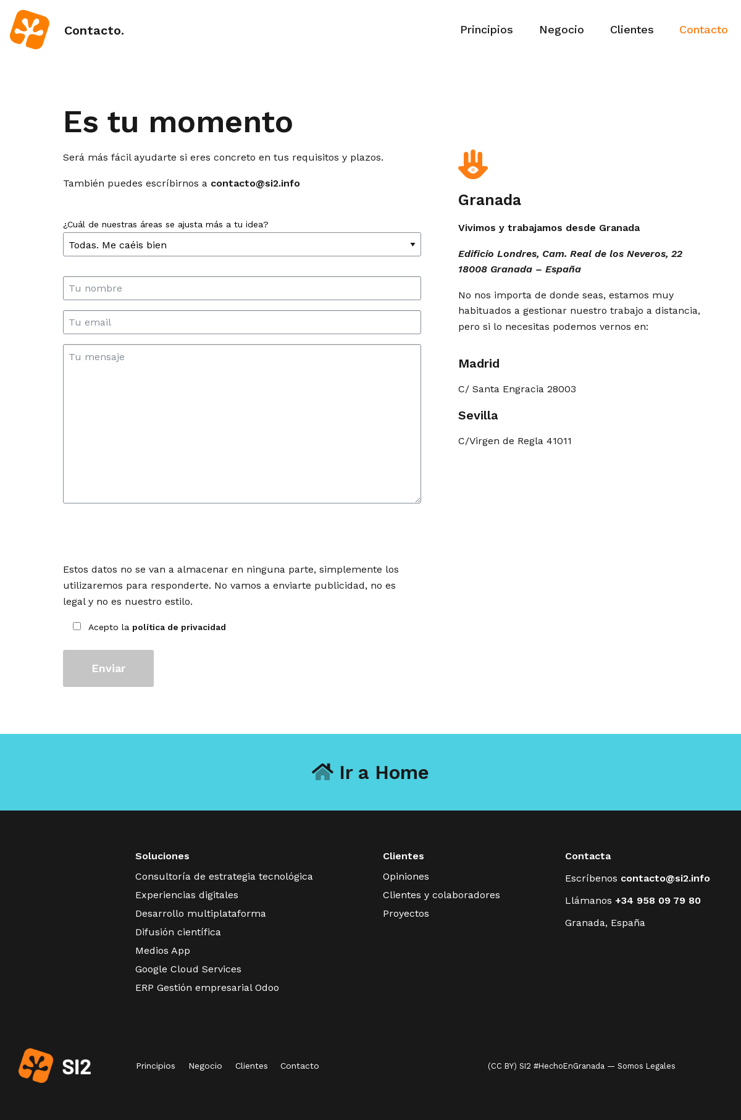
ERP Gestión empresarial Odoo (207, 987)
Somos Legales (647, 1066)
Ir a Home (370, 772)
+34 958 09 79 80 (658, 900)
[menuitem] (487, 29)
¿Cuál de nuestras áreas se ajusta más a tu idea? (242, 234)
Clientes (632, 29)
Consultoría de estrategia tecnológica (224, 876)
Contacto (703, 29)
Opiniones (406, 876)
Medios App (162, 950)
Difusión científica (178, 932)
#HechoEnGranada (569, 1066)
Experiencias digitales (186, 895)
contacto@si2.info (255, 183)
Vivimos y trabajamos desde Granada (549, 228)
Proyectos (406, 913)
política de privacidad (179, 627)
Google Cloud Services (188, 969)
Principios (486, 29)
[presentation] (157, 537)
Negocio (561, 29)
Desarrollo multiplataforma (200, 913)
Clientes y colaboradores (441, 895)
